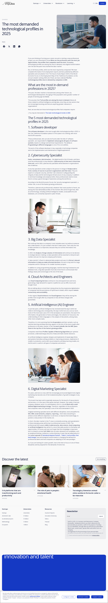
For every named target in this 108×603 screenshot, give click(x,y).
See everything (101, 459)
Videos (47, 519)
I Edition (25, 524)
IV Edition (25, 516)
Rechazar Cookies (83, 597)
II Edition (25, 522)
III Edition (25, 519)
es (94, 3)
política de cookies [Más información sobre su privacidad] (35, 597)
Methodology (5, 522)
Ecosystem (5, 524)
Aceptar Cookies (97, 597)
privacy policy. (96, 535)
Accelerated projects (7, 519)
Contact (102, 3)
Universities (26, 513)
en (96, 3)
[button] (37, 3)
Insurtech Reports (50, 513)
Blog (46, 524)
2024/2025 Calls (6, 516)
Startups (4, 513)
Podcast (47, 522)
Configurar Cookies (68, 597)
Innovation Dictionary (51, 516)
